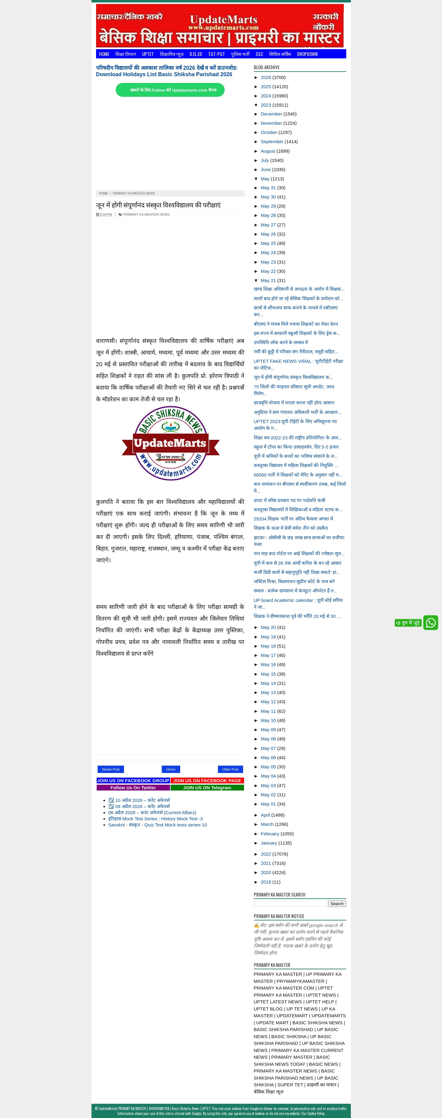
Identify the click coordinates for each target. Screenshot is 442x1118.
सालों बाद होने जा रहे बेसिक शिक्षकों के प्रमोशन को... (298, 298)
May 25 (269, 243)
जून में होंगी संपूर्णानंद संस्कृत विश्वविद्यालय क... (293, 377)
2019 (267, 882)
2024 (267, 95)
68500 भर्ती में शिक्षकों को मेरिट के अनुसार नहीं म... (298, 474)
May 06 (269, 757)
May (266, 178)
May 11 (269, 711)
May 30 (269, 196)
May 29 (269, 206)
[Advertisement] (170, 144)
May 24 (269, 252)
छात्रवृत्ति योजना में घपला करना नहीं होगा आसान (294, 402)
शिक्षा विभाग (125, 53)
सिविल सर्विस (280, 53)
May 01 (269, 803)
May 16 (269, 664)
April (266, 815)
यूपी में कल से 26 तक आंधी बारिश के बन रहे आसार (298, 563)
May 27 (269, 224)
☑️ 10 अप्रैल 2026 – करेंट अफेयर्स (139, 800)
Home (104, 53)
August (269, 151)
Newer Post (111, 769)
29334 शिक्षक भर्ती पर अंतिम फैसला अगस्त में (293, 518)
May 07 (269, 748)
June (266, 169)
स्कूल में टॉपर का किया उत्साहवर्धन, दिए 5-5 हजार (296, 446)
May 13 (269, 692)
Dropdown (307, 53)
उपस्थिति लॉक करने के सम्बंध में (281, 342)
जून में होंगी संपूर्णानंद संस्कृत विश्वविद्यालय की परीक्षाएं (158, 204)
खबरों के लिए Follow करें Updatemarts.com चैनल (173, 90)
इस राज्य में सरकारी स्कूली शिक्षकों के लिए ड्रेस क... (297, 333)
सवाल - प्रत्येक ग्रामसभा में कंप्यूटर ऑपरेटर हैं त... (296, 590)
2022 (267, 854)
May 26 (269, 234)
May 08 (269, 738)
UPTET (148, 53)
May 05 (269, 766)
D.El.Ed (196, 53)
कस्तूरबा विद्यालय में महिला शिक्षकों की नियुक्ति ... (296, 465)
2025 (267, 86)
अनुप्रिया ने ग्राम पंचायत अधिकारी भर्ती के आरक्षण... (298, 412)
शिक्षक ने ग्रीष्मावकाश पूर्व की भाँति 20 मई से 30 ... (297, 616)
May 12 (269, 701)
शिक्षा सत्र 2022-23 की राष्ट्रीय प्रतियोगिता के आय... (298, 437)
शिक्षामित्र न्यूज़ (172, 53)
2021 (267, 863)
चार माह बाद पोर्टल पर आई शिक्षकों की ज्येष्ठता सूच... (299, 553)
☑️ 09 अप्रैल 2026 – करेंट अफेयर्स (139, 806)
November (272, 123)
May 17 (269, 655)
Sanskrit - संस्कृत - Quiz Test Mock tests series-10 (157, 824)
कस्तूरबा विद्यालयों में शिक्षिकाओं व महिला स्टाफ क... (298, 509)
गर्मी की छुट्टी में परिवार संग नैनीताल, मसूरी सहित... (296, 351)
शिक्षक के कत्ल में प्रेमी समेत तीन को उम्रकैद (291, 528)
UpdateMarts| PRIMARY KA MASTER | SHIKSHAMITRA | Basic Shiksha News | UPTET (155, 1108)
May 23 (269, 262)
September (273, 141)
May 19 (269, 636)
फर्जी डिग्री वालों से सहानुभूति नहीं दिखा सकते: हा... (297, 572)
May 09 (269, 729)
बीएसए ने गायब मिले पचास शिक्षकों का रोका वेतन (296, 324)
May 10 (269, 720)
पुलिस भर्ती (240, 53)
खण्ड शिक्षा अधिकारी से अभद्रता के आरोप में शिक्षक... (299, 289)
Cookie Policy (316, 1113)
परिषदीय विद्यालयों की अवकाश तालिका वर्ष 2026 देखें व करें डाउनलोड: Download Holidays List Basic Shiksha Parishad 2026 (167, 71)
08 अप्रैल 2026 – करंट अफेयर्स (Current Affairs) (152, 812)
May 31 (269, 187)
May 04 (269, 776)
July (265, 160)
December (272, 113)
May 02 (269, 794)
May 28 (269, 215)
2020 (267, 872)
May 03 (269, 785)
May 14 (269, 683)
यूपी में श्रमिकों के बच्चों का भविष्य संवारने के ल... (296, 456)
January (270, 842)
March (268, 824)
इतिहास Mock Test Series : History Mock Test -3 (155, 818)
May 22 (269, 271)
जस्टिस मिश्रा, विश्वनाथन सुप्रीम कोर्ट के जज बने (294, 581)
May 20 (269, 627)
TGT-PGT (216, 53)
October (270, 132)
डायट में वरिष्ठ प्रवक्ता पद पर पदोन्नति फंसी (289, 500)
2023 (267, 105)
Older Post (230, 769)
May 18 (269, 646)
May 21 (269, 280)
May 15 (269, 674)
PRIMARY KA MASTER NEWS (144, 214)
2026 (267, 77)
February (271, 833)
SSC (259, 53)
